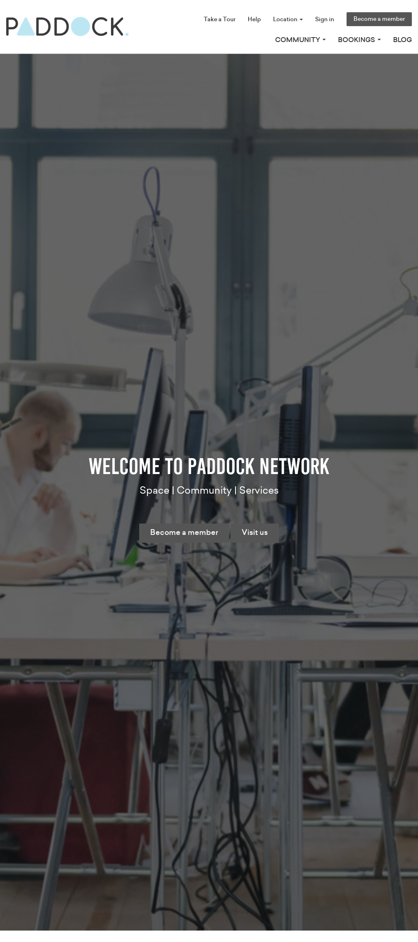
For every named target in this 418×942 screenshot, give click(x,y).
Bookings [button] (359, 40)
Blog (402, 40)
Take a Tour (220, 19)
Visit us (255, 533)
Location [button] (288, 19)
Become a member (379, 19)
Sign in (324, 19)
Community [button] (300, 40)
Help (254, 19)
